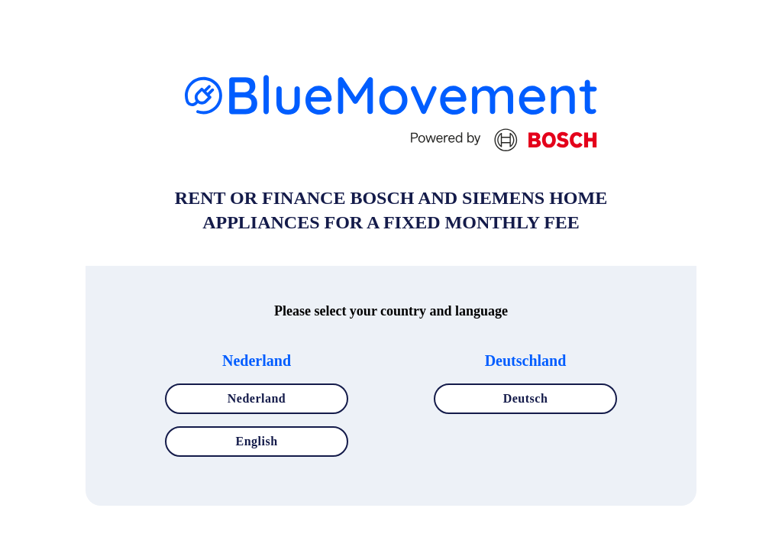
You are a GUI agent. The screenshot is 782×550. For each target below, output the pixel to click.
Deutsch (525, 398)
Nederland (257, 398)
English (256, 441)
